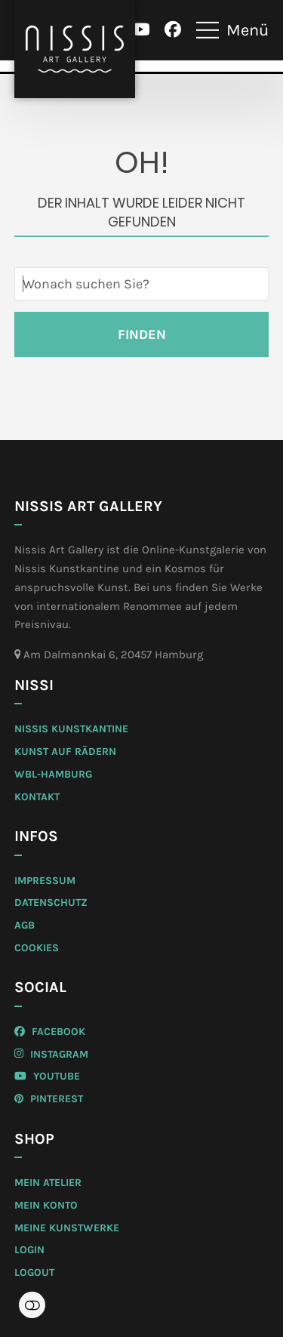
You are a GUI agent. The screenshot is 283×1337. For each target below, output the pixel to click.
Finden (142, 334)
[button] (232, 30)
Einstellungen (32, 1305)
